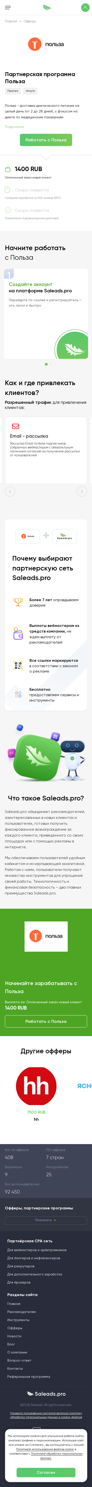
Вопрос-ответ (19, 1360)
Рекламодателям (21, 1312)
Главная (11, 21)
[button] (46, 364)
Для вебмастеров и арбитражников (36, 1250)
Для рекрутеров (20, 1266)
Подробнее (14, 127)
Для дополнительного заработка (34, 1274)
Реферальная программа (28, 1377)
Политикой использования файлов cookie (45, 1449)
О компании (17, 1352)
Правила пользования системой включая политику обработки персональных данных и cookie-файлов (46, 1415)
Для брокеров (18, 1282)
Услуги (30, 91)
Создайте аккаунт (31, 284)
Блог (11, 1344)
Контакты (15, 1368)
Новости (14, 1336)
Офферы (30, 21)
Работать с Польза (46, 140)
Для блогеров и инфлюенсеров (33, 1258)
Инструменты (18, 1320)
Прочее (12, 91)
